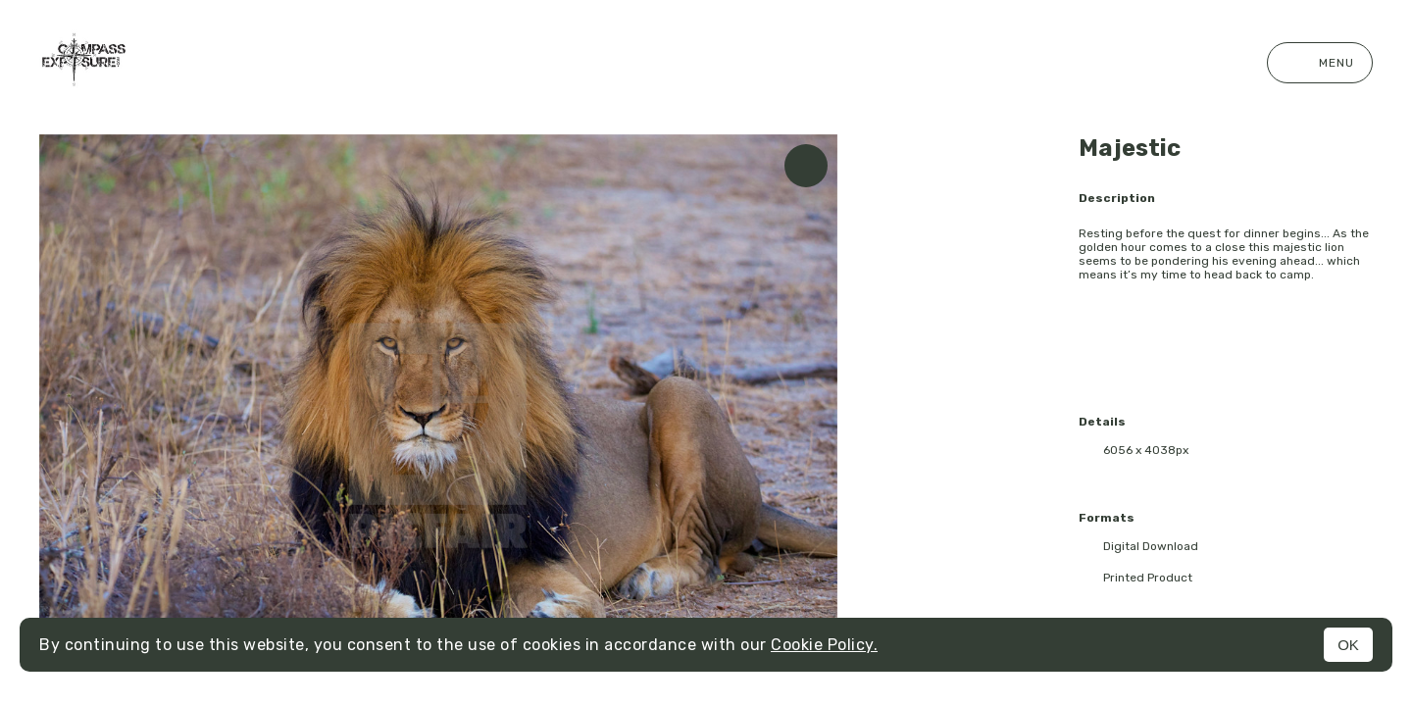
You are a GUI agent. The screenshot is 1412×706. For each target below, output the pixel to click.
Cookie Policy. (824, 644)
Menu (1320, 63)
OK (1348, 644)
